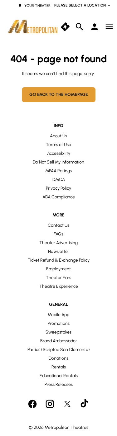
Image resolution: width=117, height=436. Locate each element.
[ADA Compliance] (58, 197)
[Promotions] (59, 323)
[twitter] (67, 404)
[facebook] (32, 404)
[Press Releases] (59, 384)
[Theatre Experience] (58, 286)
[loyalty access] (95, 27)
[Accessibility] (58, 153)
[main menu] (109, 26)
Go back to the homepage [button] (58, 94)
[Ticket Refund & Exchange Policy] (59, 260)
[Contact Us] (58, 225)
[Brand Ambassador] (58, 341)
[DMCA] (58, 179)
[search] (80, 27)
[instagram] (50, 404)
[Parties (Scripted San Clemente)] (58, 349)
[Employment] (58, 269)
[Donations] (58, 358)
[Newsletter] (58, 251)
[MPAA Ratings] (58, 171)
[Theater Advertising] (58, 243)
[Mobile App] (58, 314)
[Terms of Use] (58, 144)
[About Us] (58, 136)
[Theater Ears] (58, 277)
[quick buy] (65, 26)
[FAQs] (58, 234)
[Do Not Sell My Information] (58, 162)
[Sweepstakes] (58, 332)
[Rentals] (58, 367)
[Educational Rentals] (59, 376)
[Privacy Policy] (58, 188)
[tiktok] (85, 404)
